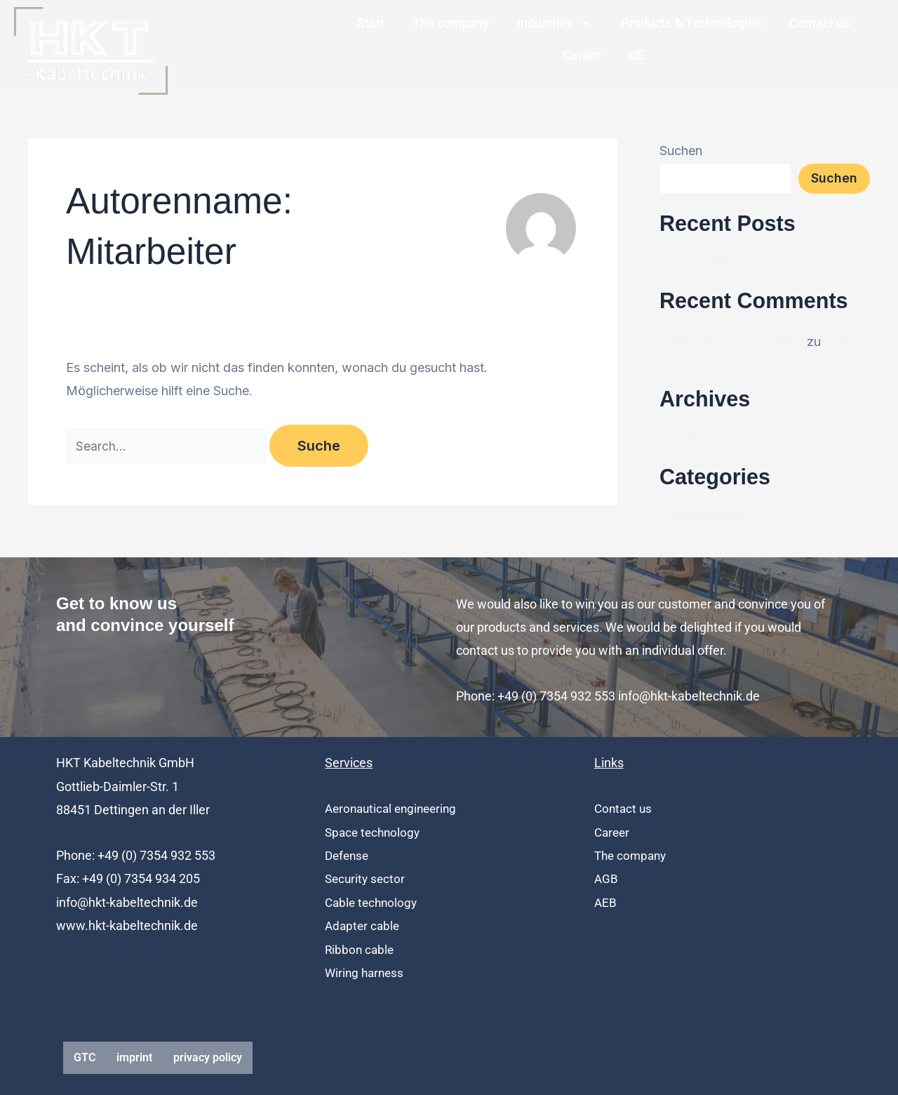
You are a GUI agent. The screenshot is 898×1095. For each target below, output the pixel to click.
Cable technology (373, 902)
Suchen (680, 150)
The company (451, 22)
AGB (606, 878)
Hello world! (694, 262)
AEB (605, 902)
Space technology (374, 832)
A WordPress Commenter (733, 341)
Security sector (366, 878)
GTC (84, 1057)
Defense (348, 855)
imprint (134, 1057)
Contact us (819, 22)
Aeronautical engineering (394, 808)
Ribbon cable (360, 949)
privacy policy (207, 1057)
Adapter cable (364, 925)
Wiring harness (366, 972)
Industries (555, 23)
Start (370, 22)
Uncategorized (702, 515)
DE (636, 55)
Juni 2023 (688, 438)
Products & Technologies (691, 22)
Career (582, 55)
